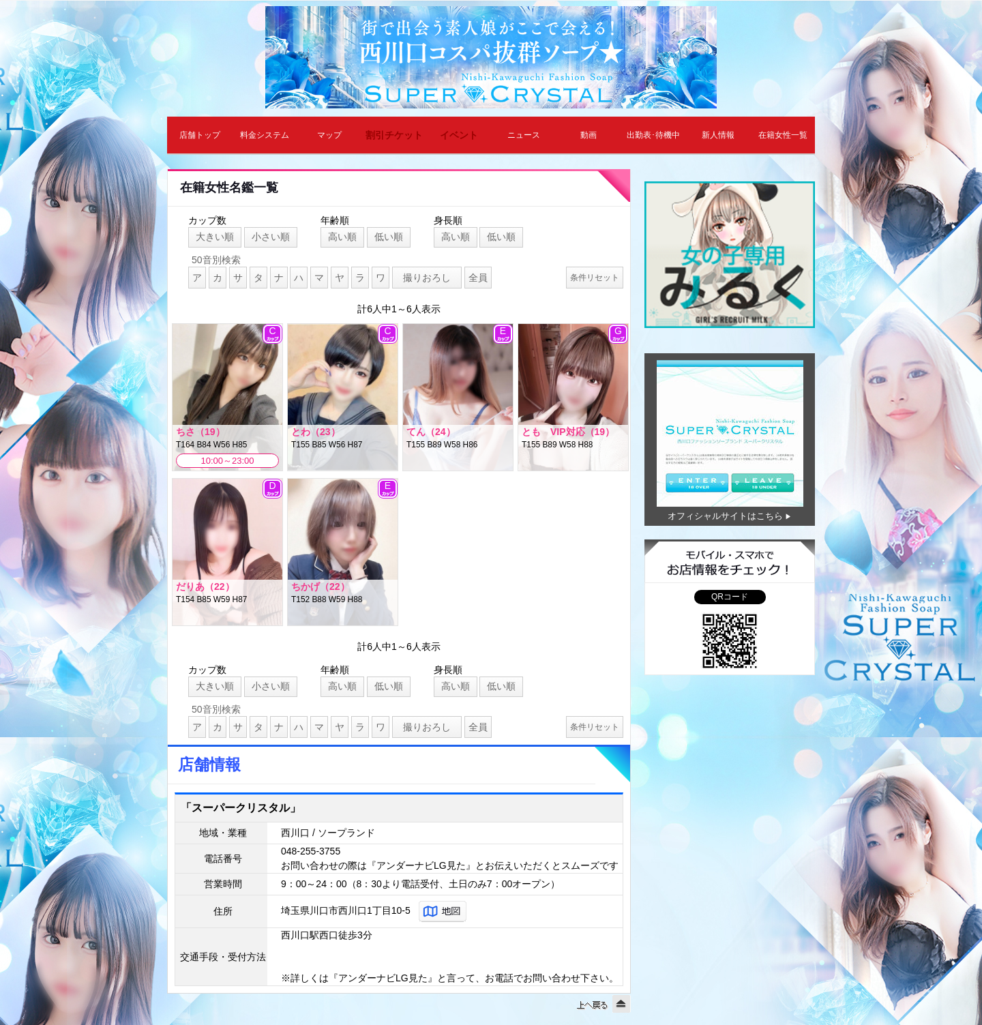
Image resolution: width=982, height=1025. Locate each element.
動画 (588, 135)
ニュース (523, 135)
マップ (329, 135)
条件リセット (594, 277)
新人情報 (718, 135)
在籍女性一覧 (782, 135)
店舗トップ (199, 135)
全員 (478, 277)
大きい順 (215, 236)
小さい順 (271, 236)
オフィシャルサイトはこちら (725, 516)
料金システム (264, 135)
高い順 (342, 236)
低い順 (388, 236)
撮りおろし (427, 277)
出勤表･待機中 (653, 135)
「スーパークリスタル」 (241, 808)
